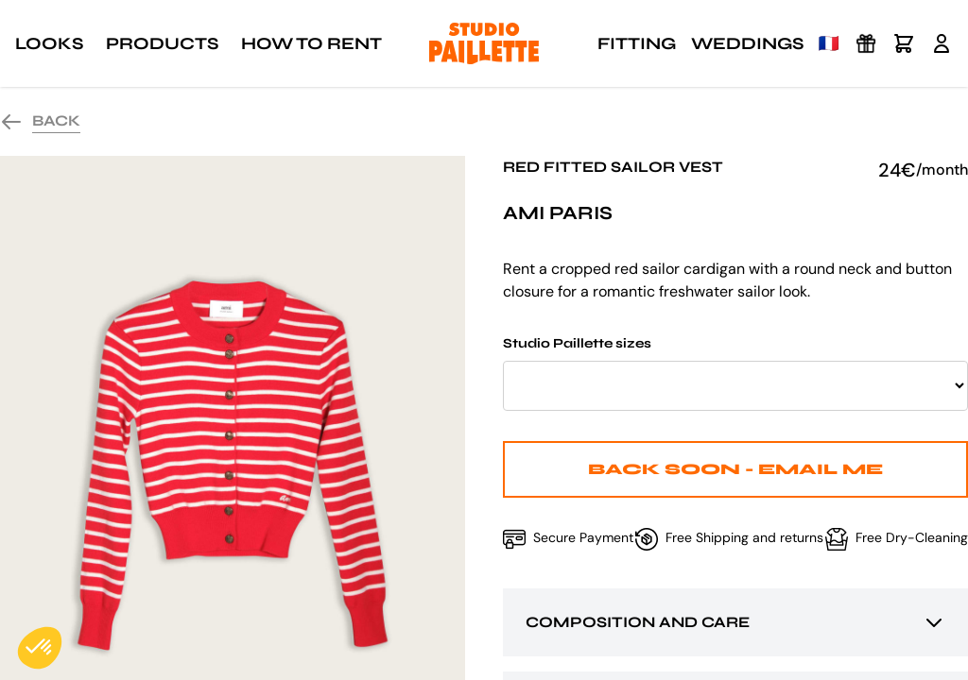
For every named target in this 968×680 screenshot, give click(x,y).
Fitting (636, 43)
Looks (49, 43)
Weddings (747, 43)
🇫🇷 (829, 43)
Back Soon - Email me (735, 469)
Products (162, 43)
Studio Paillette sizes (735, 373)
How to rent (311, 43)
